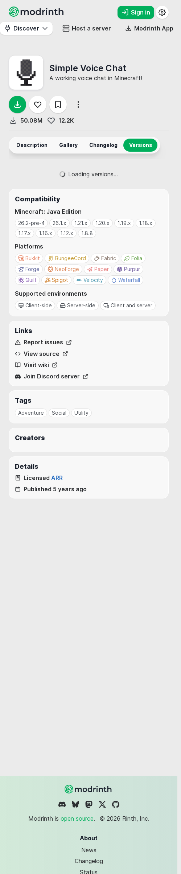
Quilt (27, 280)
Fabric (105, 258)
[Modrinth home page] (37, 14)
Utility (81, 413)
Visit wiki (36, 365)
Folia (133, 258)
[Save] (58, 104)
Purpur (128, 269)
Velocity (89, 280)
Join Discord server (52, 376)
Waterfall (125, 280)
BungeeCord (67, 258)
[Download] (17, 104)
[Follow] (37, 104)
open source (77, 818)
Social (59, 413)
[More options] (78, 104)
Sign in (136, 12)
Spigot (56, 280)
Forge (29, 269)
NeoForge (63, 269)
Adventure (31, 413)
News (88, 850)
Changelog (89, 861)
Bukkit (29, 258)
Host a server (86, 28)
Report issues (43, 342)
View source (41, 353)
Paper (98, 269)
